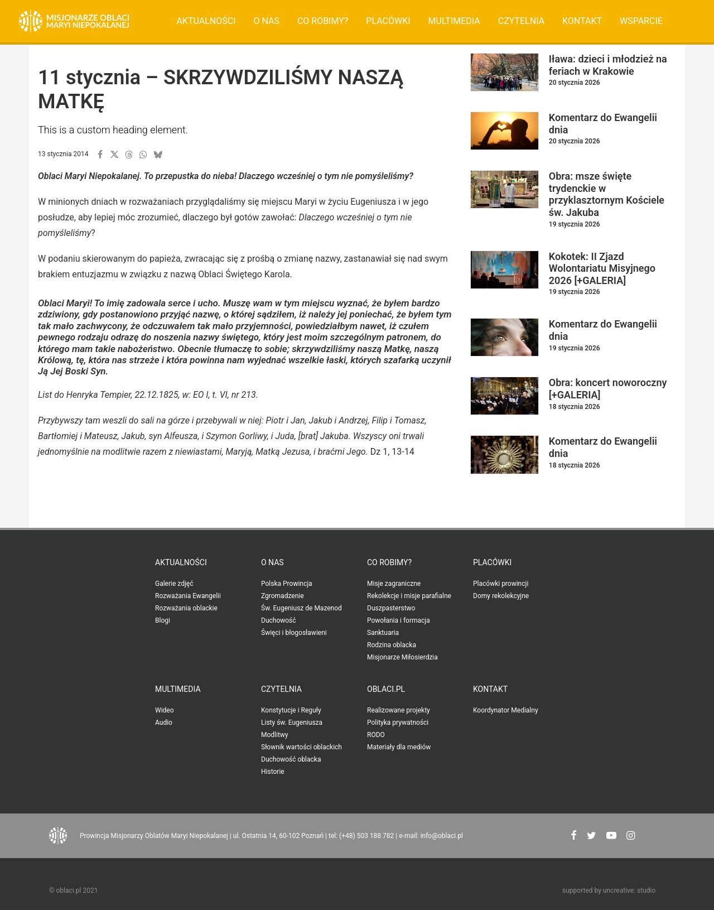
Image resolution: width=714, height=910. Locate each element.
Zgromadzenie (282, 596)
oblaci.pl (386, 689)
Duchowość (278, 620)
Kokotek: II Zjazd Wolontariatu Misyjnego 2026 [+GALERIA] (602, 268)
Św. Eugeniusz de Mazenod (301, 608)
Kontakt (582, 21)
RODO (376, 735)
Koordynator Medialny (505, 710)
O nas (266, 21)
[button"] (574, 836)
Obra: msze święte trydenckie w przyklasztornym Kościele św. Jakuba (606, 194)
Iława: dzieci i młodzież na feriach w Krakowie (608, 65)
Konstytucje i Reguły (291, 710)
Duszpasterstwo (391, 608)
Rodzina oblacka (391, 645)
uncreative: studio (629, 890)
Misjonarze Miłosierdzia (402, 657)
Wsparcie (641, 21)
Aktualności (206, 21)
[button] (100, 154)
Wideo (164, 710)
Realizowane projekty (398, 710)
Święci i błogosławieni (294, 633)
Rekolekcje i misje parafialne (409, 596)
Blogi (162, 620)
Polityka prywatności (397, 722)
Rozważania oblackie (186, 608)
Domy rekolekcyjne (501, 596)
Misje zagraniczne (394, 584)
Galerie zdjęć (174, 584)
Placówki (388, 21)
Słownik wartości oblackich (301, 747)
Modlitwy (274, 735)
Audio (163, 722)
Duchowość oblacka (291, 759)
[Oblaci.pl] (74, 21)
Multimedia (454, 21)
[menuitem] (206, 21)
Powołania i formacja (398, 620)
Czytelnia (521, 21)
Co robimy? (323, 21)
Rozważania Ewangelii (188, 596)
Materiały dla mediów (399, 747)
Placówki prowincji (500, 584)
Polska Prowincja (286, 584)
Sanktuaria (383, 633)
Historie (272, 772)
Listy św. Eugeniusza (291, 722)
